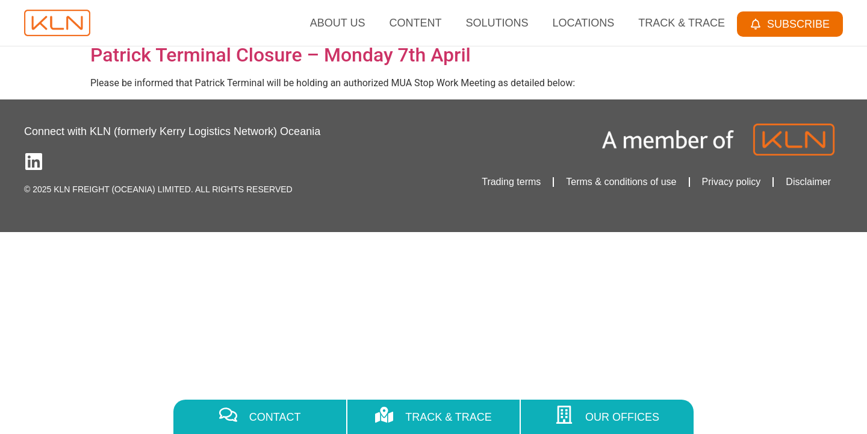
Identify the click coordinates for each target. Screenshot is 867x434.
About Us (337, 23)
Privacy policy (731, 182)
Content (416, 23)
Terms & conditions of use (621, 182)
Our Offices (622, 417)
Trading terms (511, 182)
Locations (584, 23)
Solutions (497, 23)
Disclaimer (808, 182)
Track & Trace (681, 23)
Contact (275, 417)
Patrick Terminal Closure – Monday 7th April (280, 54)
